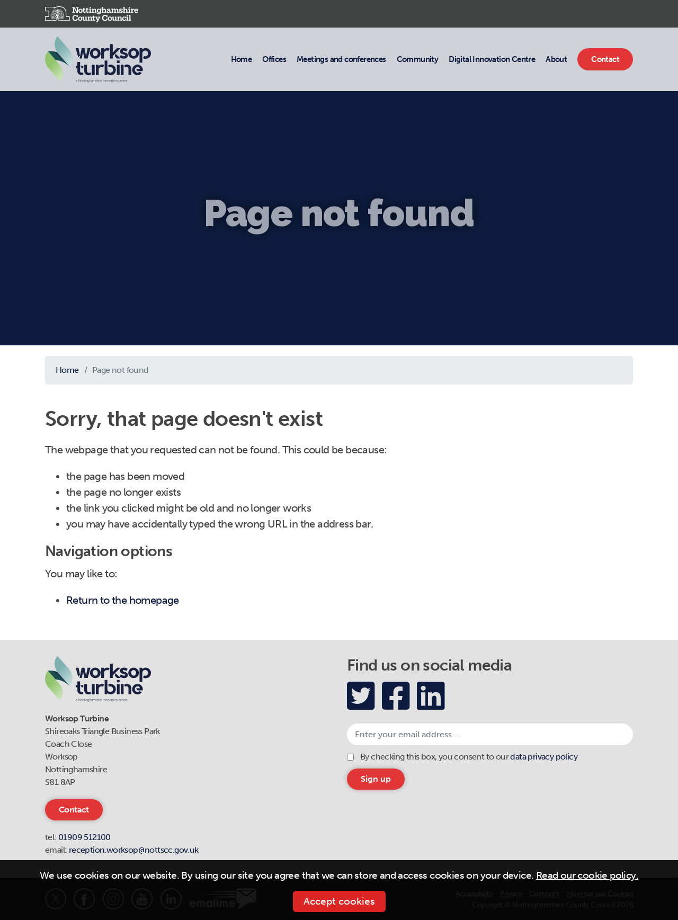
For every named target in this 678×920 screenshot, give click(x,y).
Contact (605, 58)
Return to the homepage (122, 600)
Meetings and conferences (341, 58)
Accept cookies (339, 901)
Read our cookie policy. (587, 875)
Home (241, 59)
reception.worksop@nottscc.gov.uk (134, 850)
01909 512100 (84, 837)
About (556, 58)
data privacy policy (543, 757)
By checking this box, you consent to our (468, 757)
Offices (274, 58)
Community (417, 58)
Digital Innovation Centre (491, 58)
